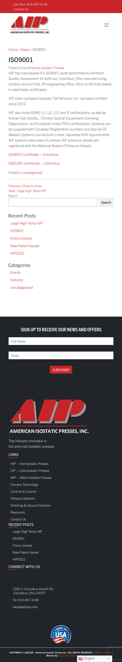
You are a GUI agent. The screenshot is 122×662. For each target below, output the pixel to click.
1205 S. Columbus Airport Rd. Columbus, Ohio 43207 (31, 591)
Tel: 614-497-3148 (25, 600)
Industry (16, 279)
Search (13, 195)
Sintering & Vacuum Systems (30, 504)
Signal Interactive (67, 655)
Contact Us (20, 9)
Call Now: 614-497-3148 (30, 4)
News (25, 49)
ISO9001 (17, 230)
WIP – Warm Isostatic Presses (31, 476)
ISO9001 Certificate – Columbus (34, 154)
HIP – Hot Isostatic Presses (29, 462)
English (86, 658)
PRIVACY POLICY (103, 652)
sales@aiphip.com (25, 607)
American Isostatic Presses (45, 68)
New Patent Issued (24, 245)
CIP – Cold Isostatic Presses (30, 469)
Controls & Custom (23, 490)
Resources (18, 511)
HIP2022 (17, 253)
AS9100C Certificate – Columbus (34, 163)
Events (15, 272)
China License (21, 238)
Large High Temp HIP (26, 223)
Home (13, 49)
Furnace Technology (24, 483)
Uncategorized (32, 172)
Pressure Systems (23, 497)
